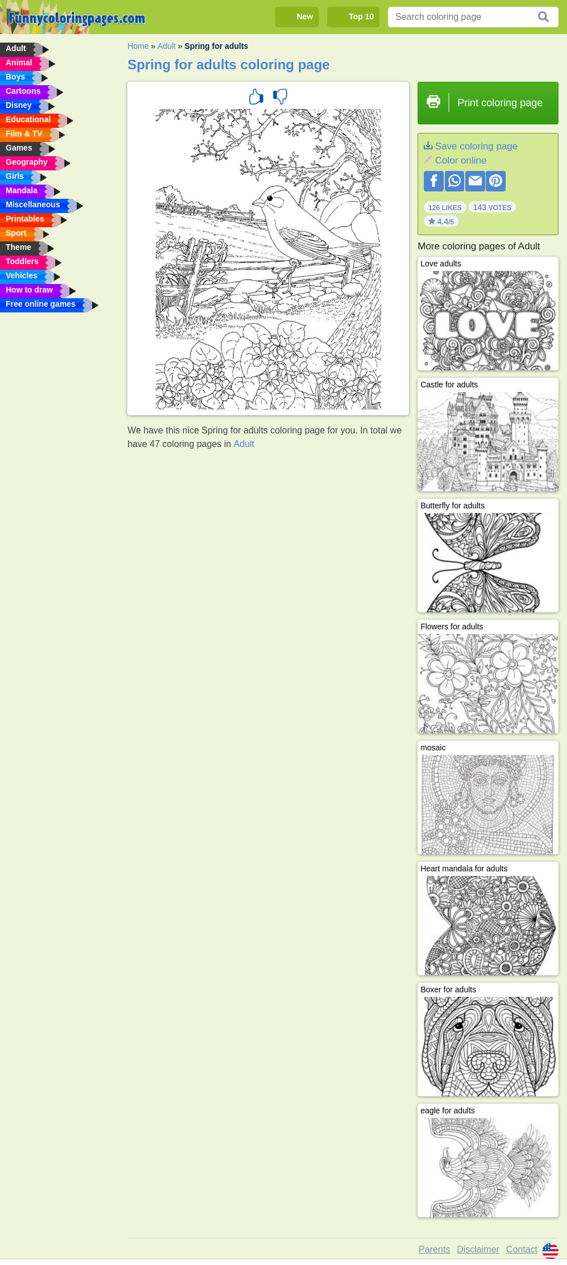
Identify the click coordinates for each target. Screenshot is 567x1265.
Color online (461, 160)
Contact (521, 1249)
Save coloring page (476, 146)
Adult (166, 46)
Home (137, 46)
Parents (434, 1249)
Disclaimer (478, 1249)
